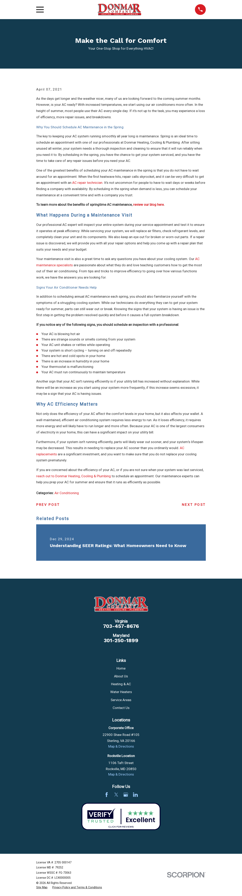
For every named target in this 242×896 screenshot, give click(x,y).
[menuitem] (41, 888)
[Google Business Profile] (125, 794)
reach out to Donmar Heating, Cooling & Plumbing (73, 476)
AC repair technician (87, 182)
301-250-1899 (121, 640)
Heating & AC (121, 684)
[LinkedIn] (135, 794)
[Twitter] (116, 794)
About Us (121, 676)
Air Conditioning (67, 493)
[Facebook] (106, 794)
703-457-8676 (121, 626)
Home (121, 668)
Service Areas (121, 700)
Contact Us (121, 707)
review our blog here (148, 204)
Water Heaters (121, 691)
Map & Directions (121, 746)
